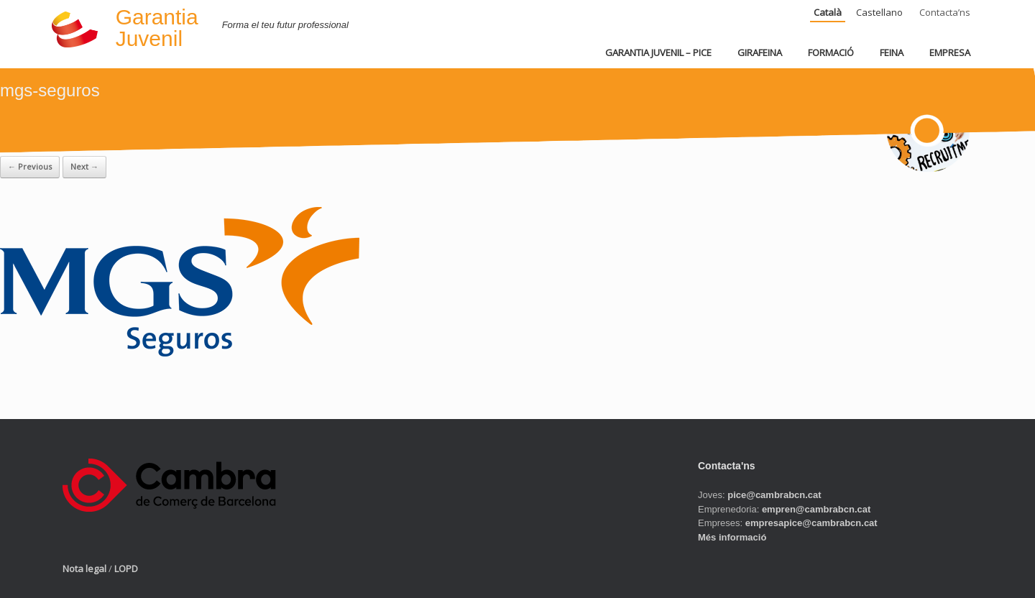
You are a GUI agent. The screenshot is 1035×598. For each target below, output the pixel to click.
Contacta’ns (944, 12)
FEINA (891, 52)
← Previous (30, 166)
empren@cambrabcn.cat (816, 509)
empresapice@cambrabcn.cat (811, 523)
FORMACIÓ (831, 52)
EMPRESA (949, 52)
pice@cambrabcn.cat (774, 494)
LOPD (126, 568)
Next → (84, 166)
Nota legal (84, 568)
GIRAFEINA (759, 52)
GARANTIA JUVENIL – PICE (658, 52)
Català (828, 12)
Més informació (732, 537)
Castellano (879, 12)
